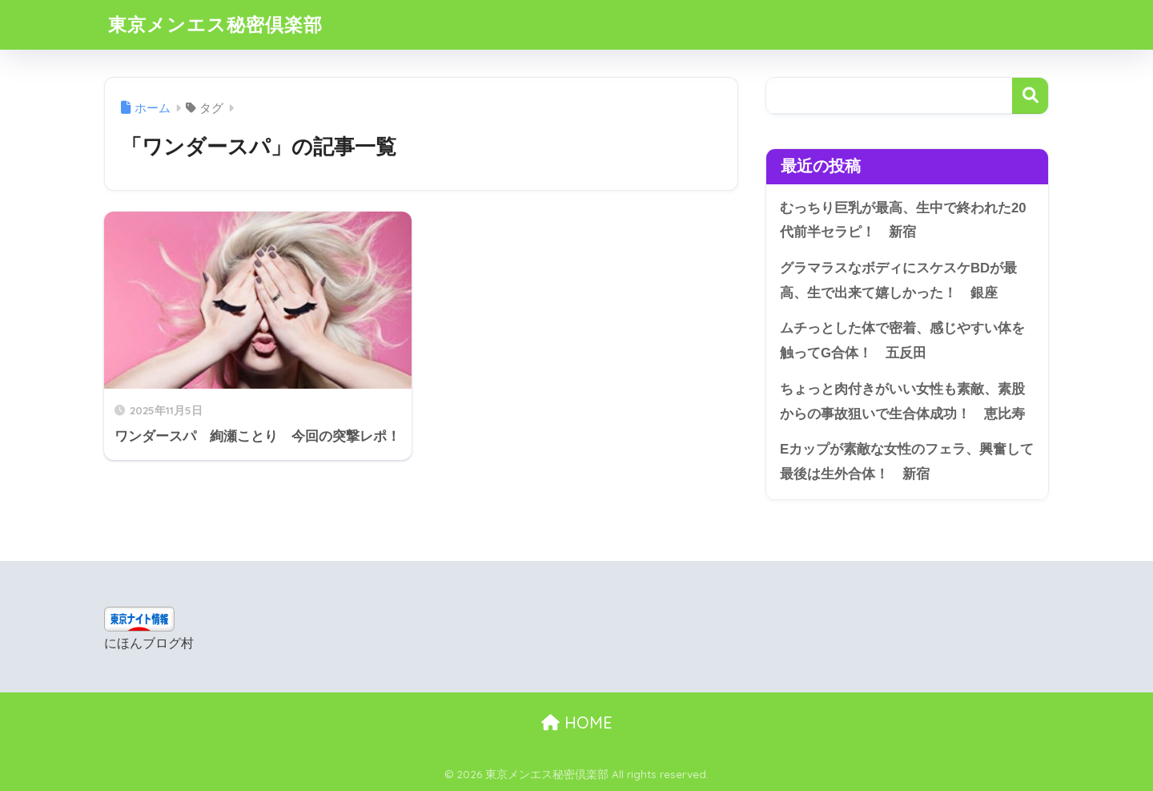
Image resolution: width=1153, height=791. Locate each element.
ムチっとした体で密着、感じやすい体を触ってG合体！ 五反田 (902, 341)
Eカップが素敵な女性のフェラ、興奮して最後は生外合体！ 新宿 (907, 462)
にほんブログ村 (149, 643)
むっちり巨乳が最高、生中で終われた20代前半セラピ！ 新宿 (903, 220)
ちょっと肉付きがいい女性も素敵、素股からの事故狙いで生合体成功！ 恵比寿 (902, 401)
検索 (1030, 96)
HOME (577, 722)
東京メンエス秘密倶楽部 (215, 24)
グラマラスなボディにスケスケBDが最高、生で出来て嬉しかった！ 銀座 (898, 280)
